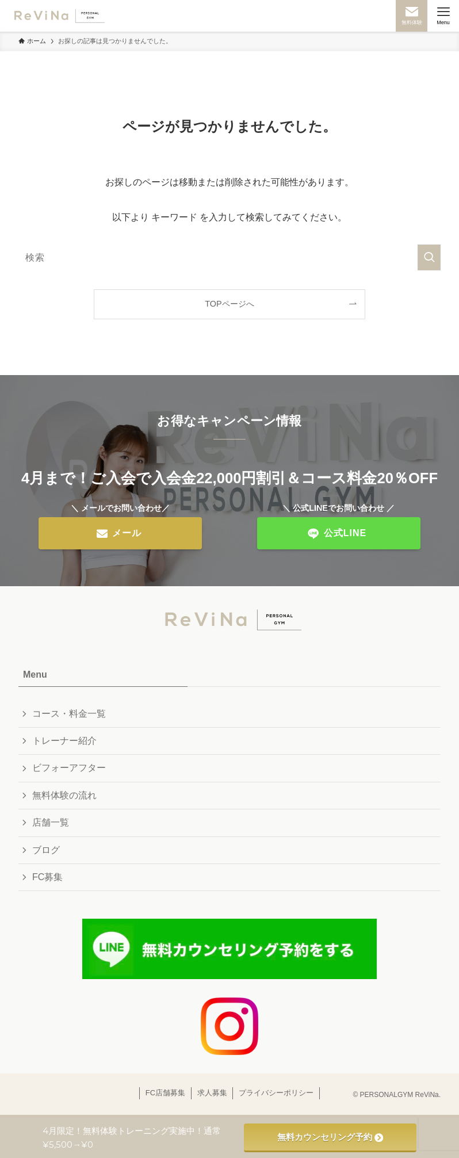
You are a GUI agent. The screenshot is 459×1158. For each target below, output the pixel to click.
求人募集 (212, 1092)
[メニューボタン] (443, 16)
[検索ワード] (229, 257)
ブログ (46, 850)
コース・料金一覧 (69, 714)
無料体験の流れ (64, 795)
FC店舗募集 (165, 1092)
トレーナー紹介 (64, 741)
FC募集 (47, 877)
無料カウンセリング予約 (330, 1137)
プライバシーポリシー (276, 1092)
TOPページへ (229, 303)
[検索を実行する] (429, 257)
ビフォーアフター (69, 768)
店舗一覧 (50, 822)
